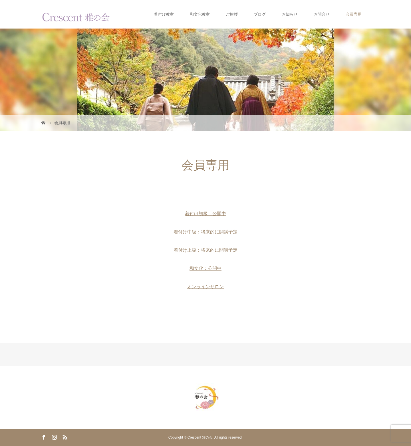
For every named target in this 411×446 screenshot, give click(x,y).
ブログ (260, 14)
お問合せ (322, 14)
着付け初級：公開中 (205, 213)
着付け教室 (164, 14)
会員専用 (354, 14)
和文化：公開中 (205, 268)
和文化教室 (200, 14)
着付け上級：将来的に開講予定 (205, 250)
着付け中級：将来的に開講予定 (205, 231)
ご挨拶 (232, 14)
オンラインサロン (205, 286)
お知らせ (290, 14)
